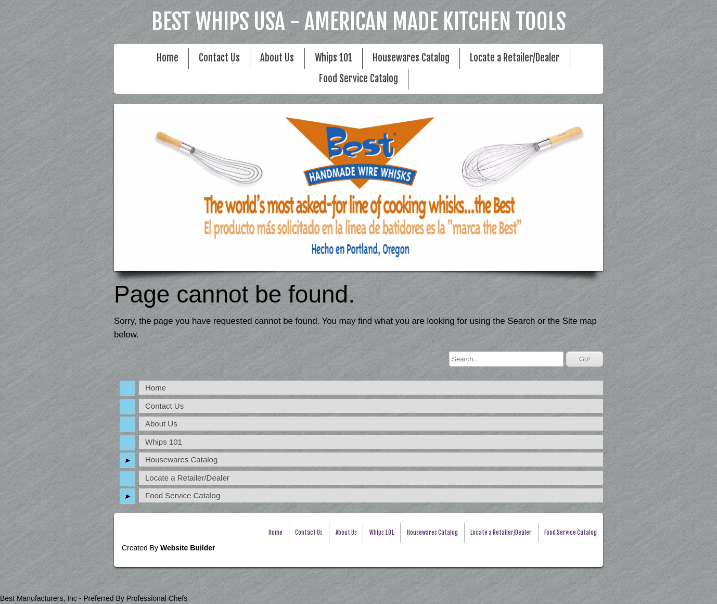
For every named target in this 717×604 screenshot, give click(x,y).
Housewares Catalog (411, 58)
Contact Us (219, 58)
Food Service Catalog (358, 79)
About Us (277, 58)
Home (167, 58)
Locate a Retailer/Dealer (515, 58)
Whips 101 (333, 58)
